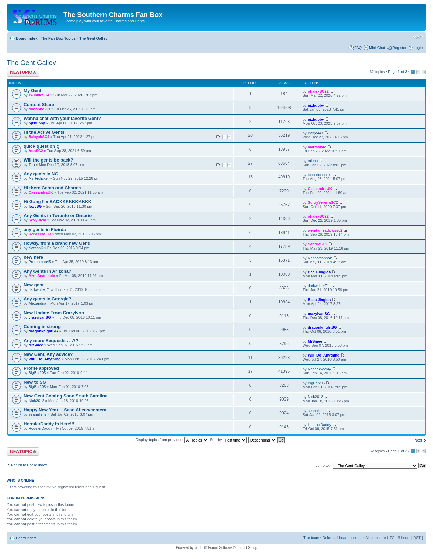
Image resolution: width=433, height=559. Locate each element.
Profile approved (41, 368)
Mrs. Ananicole (42, 276)
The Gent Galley (93, 38)
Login (418, 48)
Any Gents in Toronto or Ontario (58, 215)
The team (311, 538)
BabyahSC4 (39, 137)
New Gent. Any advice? (48, 354)
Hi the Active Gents (44, 132)
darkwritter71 (39, 289)
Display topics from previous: (172, 440)
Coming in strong (42, 326)
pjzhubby (315, 105)
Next (418, 440)
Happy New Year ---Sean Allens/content (65, 409)
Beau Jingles (319, 272)
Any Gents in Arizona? (47, 271)
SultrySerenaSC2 (322, 202)
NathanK (36, 248)
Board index (27, 38)
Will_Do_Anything (45, 359)
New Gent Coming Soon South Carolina (66, 396)
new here (33, 257)
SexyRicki (37, 220)
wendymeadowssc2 (324, 230)
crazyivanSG (40, 317)
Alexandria (37, 303)
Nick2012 (36, 401)
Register (399, 48)
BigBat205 (37, 373)
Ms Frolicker (39, 178)
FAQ (358, 48)
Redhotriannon (319, 258)
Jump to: (323, 465)
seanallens (38, 414)
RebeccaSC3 (40, 234)
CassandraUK (41, 192)
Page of (397, 72)
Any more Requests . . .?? (51, 340)
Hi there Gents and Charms (52, 187)
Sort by (228, 440)
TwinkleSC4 (39, 95)
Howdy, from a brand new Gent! (57, 243)
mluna (312, 161)
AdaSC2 (36, 151)
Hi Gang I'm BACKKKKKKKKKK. (58, 201)
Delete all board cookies (342, 538)
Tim (32, 165)
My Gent (32, 90)
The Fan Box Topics (58, 38)
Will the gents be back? (48, 160)
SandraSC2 (317, 244)
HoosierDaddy (40, 428)
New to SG (35, 382)
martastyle (316, 147)
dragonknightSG (43, 331)
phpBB (200, 548)
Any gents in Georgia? (47, 298)
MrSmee (36, 345)
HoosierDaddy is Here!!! (49, 423)
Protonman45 (40, 262)
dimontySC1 (39, 109)
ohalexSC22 (317, 91)
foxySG (35, 206)
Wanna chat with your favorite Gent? (62, 118)
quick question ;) (42, 146)
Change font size (418, 37)
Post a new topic (23, 72)
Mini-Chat (377, 48)
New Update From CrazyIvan (54, 312)
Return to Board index (29, 465)
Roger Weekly (319, 369)
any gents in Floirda (45, 229)
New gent (34, 284)
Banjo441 (315, 133)
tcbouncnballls (319, 175)
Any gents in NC (41, 173)
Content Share (39, 104)
